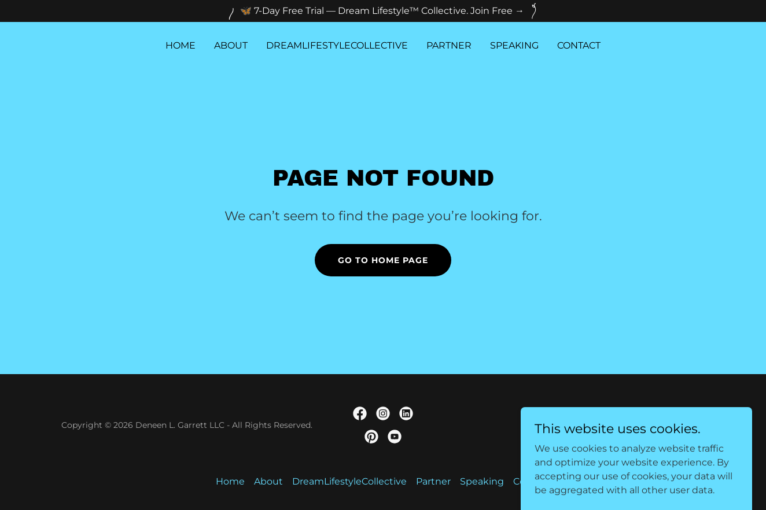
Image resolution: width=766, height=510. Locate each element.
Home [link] (180, 45)
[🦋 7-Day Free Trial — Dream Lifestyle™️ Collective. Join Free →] (383, 11)
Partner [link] (449, 45)
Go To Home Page (383, 260)
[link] (359, 413)
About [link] (231, 45)
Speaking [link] (514, 45)
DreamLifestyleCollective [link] (337, 45)
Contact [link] (579, 45)
